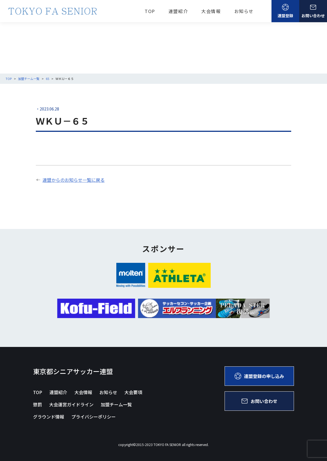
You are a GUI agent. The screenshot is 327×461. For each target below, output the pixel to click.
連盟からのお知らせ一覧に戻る (70, 180)
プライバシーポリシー (93, 416)
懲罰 (37, 404)
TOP (150, 11)
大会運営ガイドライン (71, 404)
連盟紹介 (178, 11)
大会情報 (211, 11)
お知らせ (244, 11)
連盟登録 (285, 11)
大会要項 (133, 392)
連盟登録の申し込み (259, 376)
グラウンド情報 (48, 416)
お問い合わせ (313, 11)
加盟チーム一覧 (116, 404)
